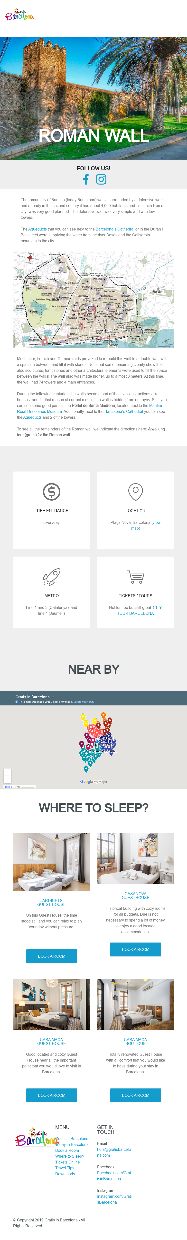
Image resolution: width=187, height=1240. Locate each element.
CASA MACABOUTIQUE (135, 1041)
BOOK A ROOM (51, 956)
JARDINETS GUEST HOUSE (51, 902)
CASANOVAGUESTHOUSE (136, 895)
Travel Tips (64, 1168)
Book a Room (67, 1150)
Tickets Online (67, 1162)
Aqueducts (37, 229)
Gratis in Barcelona (71, 1138)
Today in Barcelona (72, 1144)
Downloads (65, 1174)
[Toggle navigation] (93, 4)
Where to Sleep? (69, 1156)
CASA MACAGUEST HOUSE (51, 1041)
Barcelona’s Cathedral (115, 229)
